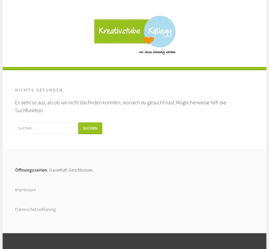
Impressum (25, 190)
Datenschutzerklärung (35, 209)
